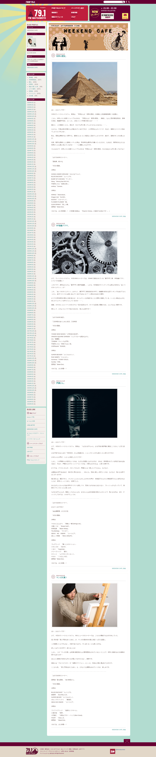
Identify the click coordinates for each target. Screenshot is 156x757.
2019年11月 (30, 278)
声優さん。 (60, 383)
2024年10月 (30, 143)
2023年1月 (30, 191)
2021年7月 (30, 232)
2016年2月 (30, 381)
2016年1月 (30, 383)
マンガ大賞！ (61, 578)
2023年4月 (30, 185)
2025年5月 (30, 127)
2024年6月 (30, 153)
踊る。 (31, 82)
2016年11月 (30, 360)
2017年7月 (30, 342)
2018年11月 (30, 306)
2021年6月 (30, 235)
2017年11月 (30, 333)
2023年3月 (30, 187)
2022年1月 (30, 219)
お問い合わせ (64, 751)
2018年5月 (30, 319)
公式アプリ (82, 749)
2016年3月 (30, 379)
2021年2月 (30, 244)
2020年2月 (30, 271)
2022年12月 (30, 194)
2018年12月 (30, 303)
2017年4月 (30, 349)
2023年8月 (30, 175)
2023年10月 (30, 171)
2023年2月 (30, 189)
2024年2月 (30, 162)
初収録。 (31, 91)
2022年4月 (30, 212)
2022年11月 (30, 196)
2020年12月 (30, 248)
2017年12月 (30, 331)
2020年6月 (30, 262)
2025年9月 (30, 118)
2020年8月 (30, 258)
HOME (42, 749)
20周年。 (31, 84)
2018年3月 (30, 324)
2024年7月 (30, 150)
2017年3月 (30, 351)
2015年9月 (30, 392)
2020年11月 (30, 251)
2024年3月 (30, 159)
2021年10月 (30, 226)
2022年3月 (30, 214)
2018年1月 (30, 328)
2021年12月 (30, 221)
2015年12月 (30, 385)
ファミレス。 (33, 93)
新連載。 (31, 77)
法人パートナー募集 (66, 749)
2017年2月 (30, 353)
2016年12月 (30, 358)
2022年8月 (30, 203)
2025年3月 (30, 132)
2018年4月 (30, 322)
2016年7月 (30, 369)
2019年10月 (30, 280)
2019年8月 (30, 285)
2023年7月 (30, 178)
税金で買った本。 (34, 86)
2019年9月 (30, 283)
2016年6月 (30, 372)
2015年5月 (30, 401)
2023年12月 (30, 166)
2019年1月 (30, 301)
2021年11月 (30, 223)
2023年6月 (30, 180)
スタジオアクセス (55, 749)
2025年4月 (30, 130)
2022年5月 (30, 210)
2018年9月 (30, 310)
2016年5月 (30, 374)
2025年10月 (30, 116)
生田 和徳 (30, 447)
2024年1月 (30, 164)
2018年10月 (30, 308)
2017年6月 (30, 344)
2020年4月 (30, 267)
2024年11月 (30, 141)
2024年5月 (30, 155)
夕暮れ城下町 (31, 425)
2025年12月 (30, 111)
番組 (124, 216)
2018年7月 (30, 315)
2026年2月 (30, 107)
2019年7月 (30, 287)
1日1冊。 (31, 96)
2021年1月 (30, 246)
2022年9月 (30, 201)
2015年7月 (30, 397)
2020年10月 (30, 253)
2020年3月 (30, 269)
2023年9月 (30, 173)
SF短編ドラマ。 (63, 226)
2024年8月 (30, 148)
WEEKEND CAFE (117, 216)
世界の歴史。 (61, 56)
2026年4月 (30, 102)
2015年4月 (30, 404)
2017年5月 (30, 347)
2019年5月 (30, 292)
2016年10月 (30, 363)
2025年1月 (30, 137)
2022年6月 (30, 207)
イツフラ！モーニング (33, 439)
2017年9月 (30, 338)
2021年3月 (30, 242)
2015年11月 (30, 388)
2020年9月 (30, 255)
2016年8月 (30, 367)
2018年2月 (30, 326)
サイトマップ (43, 751)
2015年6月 (30, 399)
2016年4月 (30, 376)
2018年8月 (30, 312)
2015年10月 (30, 390)
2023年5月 (30, 182)
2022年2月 (30, 216)
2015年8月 (30, 395)
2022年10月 (30, 198)
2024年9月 (30, 146)
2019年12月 (30, 276)
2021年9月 (30, 228)
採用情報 (71, 751)
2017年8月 (30, 340)
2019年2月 (30, 299)
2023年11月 (30, 169)
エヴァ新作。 (33, 89)
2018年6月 (30, 317)
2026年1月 (30, 109)
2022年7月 (30, 205)
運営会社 (47, 749)
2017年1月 (30, 356)
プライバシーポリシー (54, 751)
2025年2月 (30, 134)
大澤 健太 (30, 37)
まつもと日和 (31, 421)
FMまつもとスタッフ (33, 460)
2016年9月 (30, 365)
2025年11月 (30, 114)
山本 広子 (30, 451)
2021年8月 (30, 230)
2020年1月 (30, 274)
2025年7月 (30, 123)
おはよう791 (30, 417)
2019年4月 (30, 294)
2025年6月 (30, 125)
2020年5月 (30, 264)
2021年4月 (30, 239)
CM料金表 (75, 749)
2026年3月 (30, 105)
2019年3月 (30, 296)
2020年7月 (30, 260)
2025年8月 (30, 121)
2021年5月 (30, 237)
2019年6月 (30, 290)
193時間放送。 (33, 80)
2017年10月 (30, 335)
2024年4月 (30, 157)
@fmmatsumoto (120, 749)
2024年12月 (30, 139)
